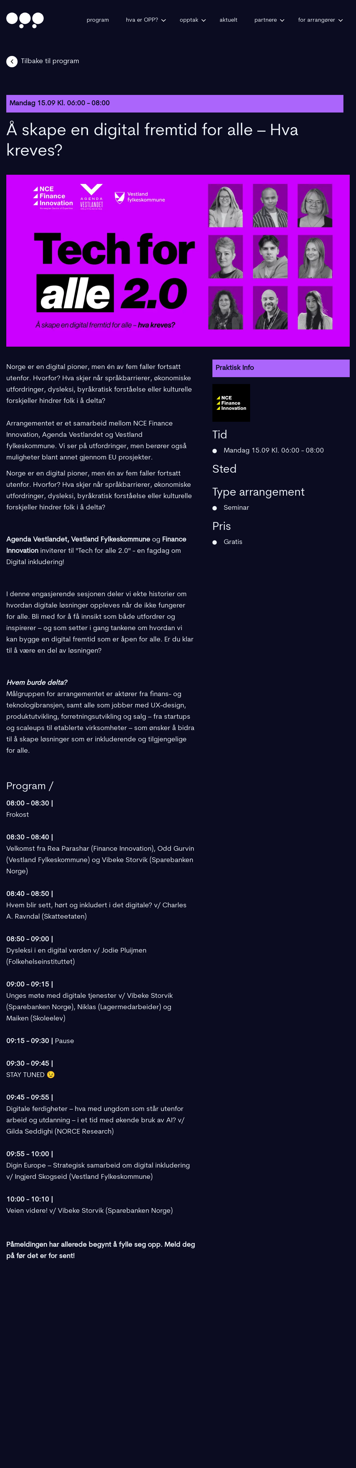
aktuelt (229, 20)
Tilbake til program (42, 61)
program (98, 20)
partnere (269, 20)
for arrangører (320, 20)
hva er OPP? (146, 20)
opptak (193, 20)
